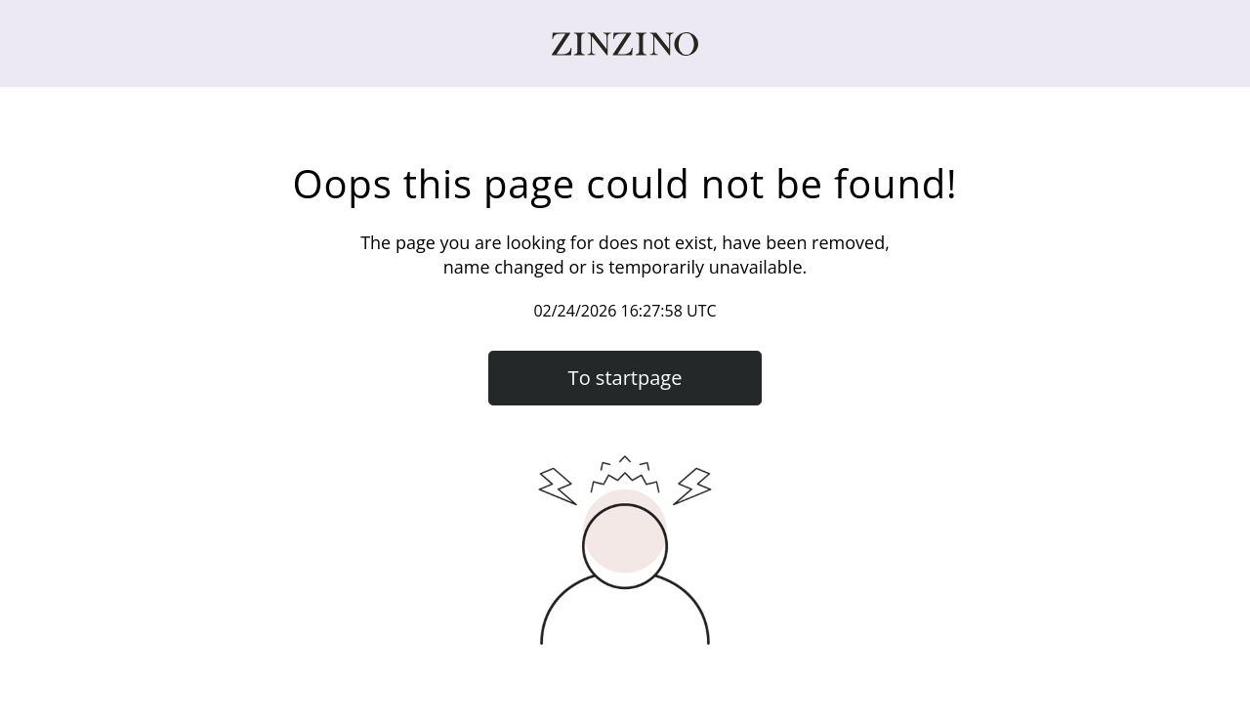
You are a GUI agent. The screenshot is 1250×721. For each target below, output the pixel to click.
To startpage (625, 377)
